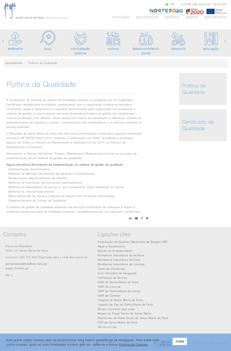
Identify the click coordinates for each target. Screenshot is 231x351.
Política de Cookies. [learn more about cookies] (134, 344)
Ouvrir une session (195, 4)
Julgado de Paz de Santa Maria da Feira (125, 304)
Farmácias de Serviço (112, 277)
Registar (220, 4)
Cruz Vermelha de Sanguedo (117, 273)
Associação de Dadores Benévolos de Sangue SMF (133, 242)
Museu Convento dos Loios (116, 309)
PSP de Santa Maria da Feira (118, 322)
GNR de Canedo (109, 295)
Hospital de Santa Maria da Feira (120, 300)
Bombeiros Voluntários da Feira (119, 259)
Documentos (147, 17)
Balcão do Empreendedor (115, 250)
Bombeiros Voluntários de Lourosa (121, 264)
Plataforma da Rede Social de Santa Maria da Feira (133, 318)
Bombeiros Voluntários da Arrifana (121, 255)
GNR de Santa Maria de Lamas (119, 291)
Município (121, 17)
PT (172, 4)
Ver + (9, 275)
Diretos (192, 17)
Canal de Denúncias (111, 268)
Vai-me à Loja (107, 327)
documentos (13, 63)
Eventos (172, 17)
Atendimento (215, 17)
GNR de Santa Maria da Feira (118, 282)
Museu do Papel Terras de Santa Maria (124, 313)
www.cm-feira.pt (16, 268)
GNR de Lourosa (109, 286)
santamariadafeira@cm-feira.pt (26, 263)
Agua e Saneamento (112, 246)
